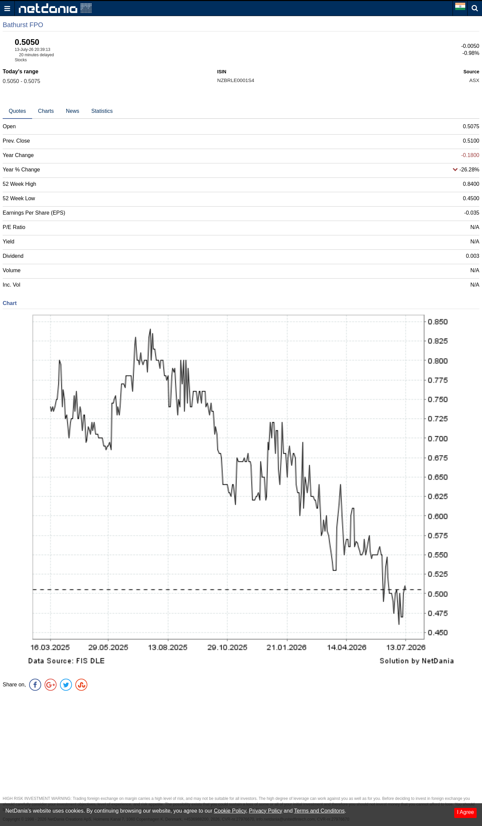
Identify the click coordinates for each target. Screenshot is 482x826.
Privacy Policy (266, 811)
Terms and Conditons (319, 811)
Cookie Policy (230, 811)
